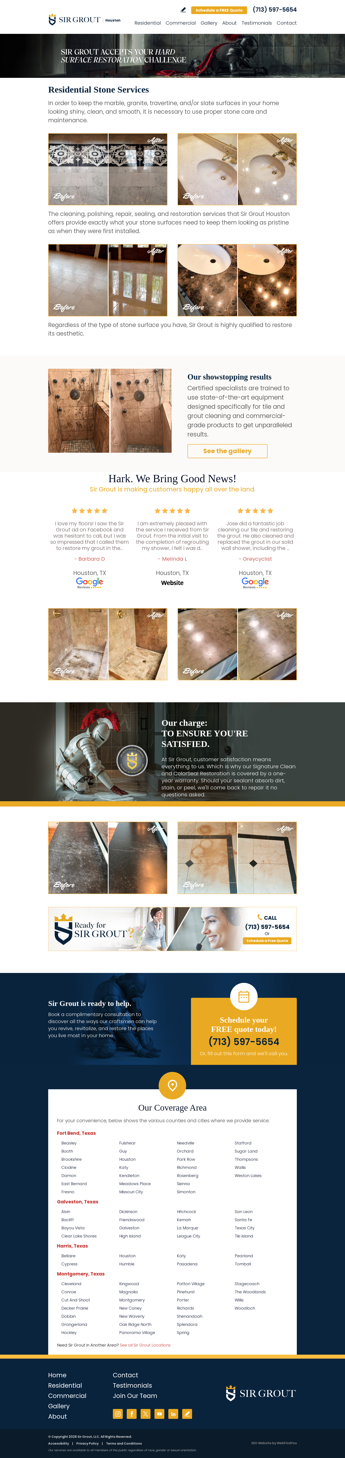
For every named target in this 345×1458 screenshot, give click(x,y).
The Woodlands (250, 1292)
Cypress (69, 1264)
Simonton (186, 1192)
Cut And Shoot (75, 1300)
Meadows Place (135, 1183)
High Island (130, 1236)
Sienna (183, 1183)
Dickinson (128, 1211)
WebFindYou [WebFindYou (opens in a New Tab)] (287, 1443)
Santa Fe (243, 1220)
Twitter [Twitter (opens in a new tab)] (145, 1414)
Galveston (129, 1228)
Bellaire (68, 1256)
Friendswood (132, 1220)
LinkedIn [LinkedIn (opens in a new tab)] (173, 1414)
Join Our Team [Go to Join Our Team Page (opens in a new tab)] (135, 1396)
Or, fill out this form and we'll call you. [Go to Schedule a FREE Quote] (244, 1053)
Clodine (68, 1167)
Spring (183, 1332)
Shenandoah (189, 1316)
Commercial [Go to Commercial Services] (181, 23)
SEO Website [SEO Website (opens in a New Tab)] (261, 1443)
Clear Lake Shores (79, 1236)
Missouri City (131, 1192)
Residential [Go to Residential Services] (147, 23)
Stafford (243, 1143)
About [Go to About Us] (229, 23)
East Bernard (74, 1183)
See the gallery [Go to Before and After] (227, 451)
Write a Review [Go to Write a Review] (183, 9)
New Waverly (132, 1316)
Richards (185, 1308)
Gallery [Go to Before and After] (209, 23)
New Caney (130, 1308)
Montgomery (132, 1300)
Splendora (187, 1324)
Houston (127, 1159)
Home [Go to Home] (57, 1375)
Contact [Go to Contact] (287, 23)
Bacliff (67, 1220)
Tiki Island (244, 1236)
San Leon (244, 1211)
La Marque (187, 1228)
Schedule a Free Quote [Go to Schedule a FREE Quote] (267, 940)
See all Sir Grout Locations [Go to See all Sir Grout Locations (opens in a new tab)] (145, 1345)
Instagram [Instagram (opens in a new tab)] (118, 1414)
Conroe (68, 1292)
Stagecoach (247, 1283)
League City (188, 1236)
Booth (67, 1151)
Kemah (184, 1220)
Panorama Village (137, 1332)
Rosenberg (187, 1175)
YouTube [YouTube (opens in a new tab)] (159, 1414)
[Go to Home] (87, 19)
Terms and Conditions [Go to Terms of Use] (124, 1443)
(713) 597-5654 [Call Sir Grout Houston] (275, 10)
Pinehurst (186, 1292)
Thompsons (246, 1159)
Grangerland (74, 1324)
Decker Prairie (74, 1308)
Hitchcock (186, 1211)
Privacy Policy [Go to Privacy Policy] (87, 1443)
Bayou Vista (73, 1228)
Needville (185, 1143)
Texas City (245, 1228)
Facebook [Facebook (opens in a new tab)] (132, 1414)
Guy (123, 1151)
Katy (123, 1167)
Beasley (69, 1143)
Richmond (187, 1167)
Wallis (240, 1167)
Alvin (65, 1211)
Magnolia (128, 1292)
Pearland (244, 1256)
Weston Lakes (248, 1175)
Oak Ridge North (135, 1324)
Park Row (186, 1159)
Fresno (67, 1192)
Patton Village (191, 1283)
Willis (239, 1300)
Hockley (69, 1332)
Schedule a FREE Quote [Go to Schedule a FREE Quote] (219, 10)
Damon (68, 1175)
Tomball (243, 1264)
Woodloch (245, 1308)
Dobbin (68, 1316)
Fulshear (127, 1143)
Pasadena (187, 1264)
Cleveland (71, 1283)
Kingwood (129, 1283)
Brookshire (71, 1159)
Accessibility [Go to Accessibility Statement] (58, 1443)
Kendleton (129, 1175)
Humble (126, 1264)
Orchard (185, 1151)
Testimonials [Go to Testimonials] (257, 23)
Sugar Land (246, 1151)
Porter (183, 1300)
